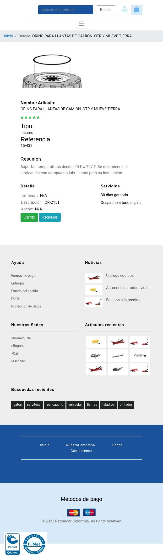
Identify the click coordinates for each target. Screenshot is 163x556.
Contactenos (81, 451)
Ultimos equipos (120, 275)
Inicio (8, 36)
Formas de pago (23, 276)
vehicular (75, 404)
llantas (92, 404)
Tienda (117, 445)
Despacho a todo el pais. (121, 202)
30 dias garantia (114, 195)
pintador (126, 404)
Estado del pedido (24, 291)
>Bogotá (17, 346)
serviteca (34, 404)
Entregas (17, 283)
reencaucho (54, 404)
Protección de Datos (26, 306)
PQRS (15, 299)
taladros (108, 404)
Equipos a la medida (123, 300)
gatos (17, 404)
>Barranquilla (21, 338)
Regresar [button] (49, 217)
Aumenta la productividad (128, 287)
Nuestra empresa (80, 445)
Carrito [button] (29, 217)
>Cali (15, 353)
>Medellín (18, 361)
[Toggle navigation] (81, 24)
